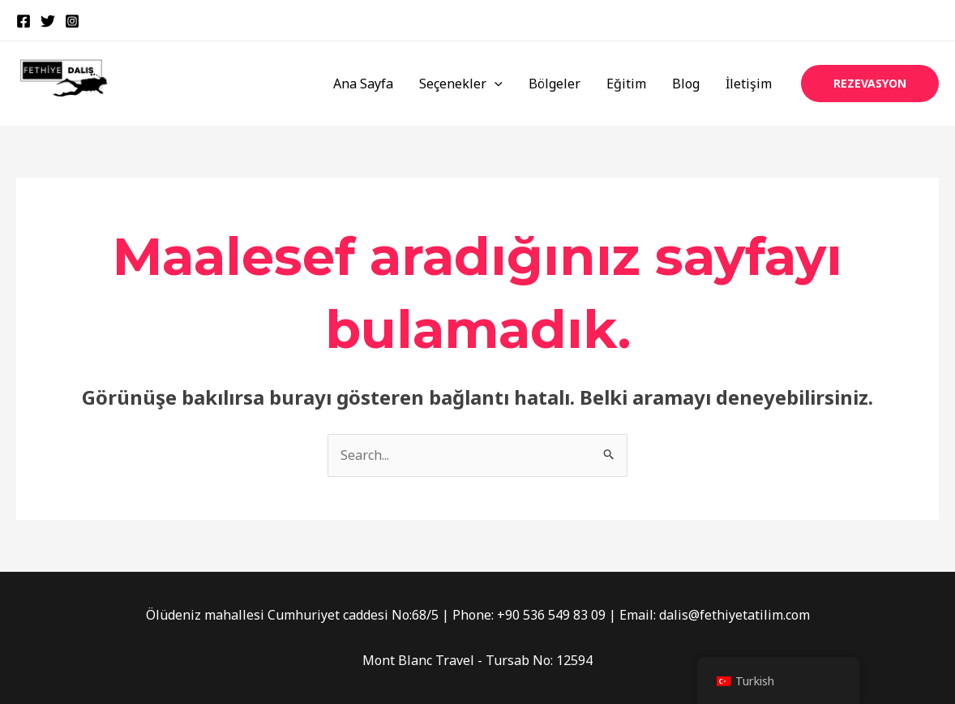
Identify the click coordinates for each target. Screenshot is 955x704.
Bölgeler (554, 83)
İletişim (749, 83)
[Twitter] (48, 21)
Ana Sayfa (363, 83)
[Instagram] (72, 21)
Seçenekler (461, 83)
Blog (686, 83)
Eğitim (626, 83)
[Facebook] (23, 21)
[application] (494, 83)
